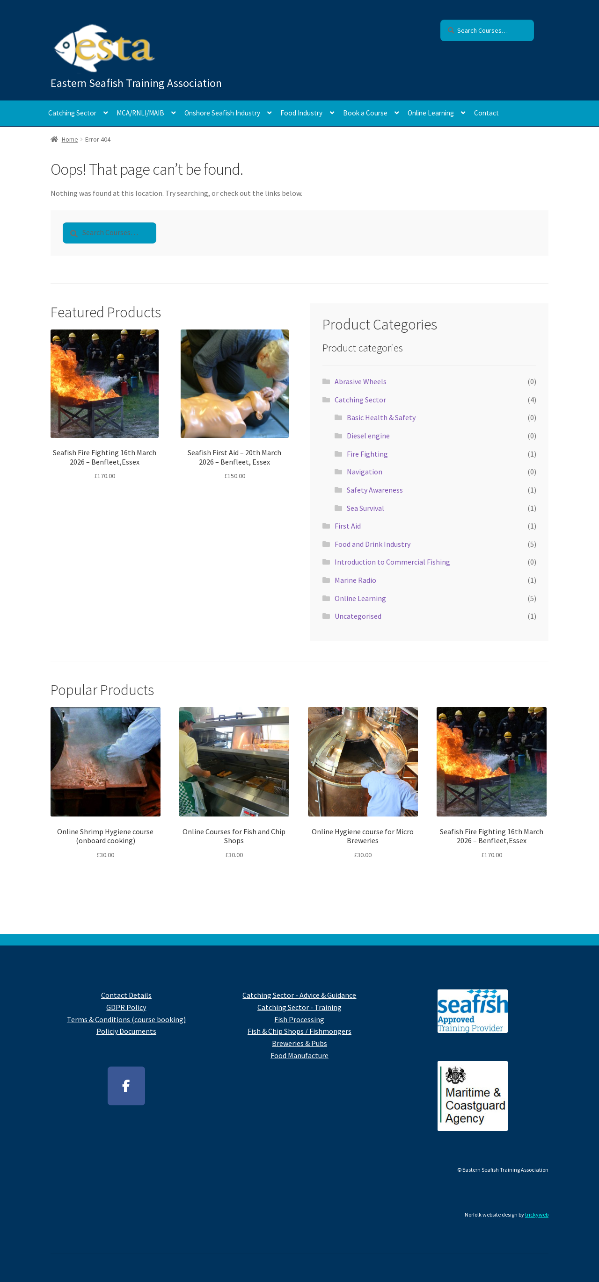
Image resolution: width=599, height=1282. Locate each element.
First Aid (348, 525)
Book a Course (365, 112)
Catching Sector (72, 112)
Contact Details (126, 995)
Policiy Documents (126, 1031)
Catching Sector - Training (299, 1007)
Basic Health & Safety (381, 417)
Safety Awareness (375, 489)
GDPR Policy (126, 1007)
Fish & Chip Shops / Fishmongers (299, 1031)
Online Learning (431, 112)
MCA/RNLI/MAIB (140, 112)
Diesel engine (368, 435)
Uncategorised (358, 616)
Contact (486, 112)
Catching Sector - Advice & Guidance (299, 995)
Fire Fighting (367, 453)
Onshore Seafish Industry (222, 112)
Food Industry (301, 112)
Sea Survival (365, 508)
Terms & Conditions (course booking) (126, 1019)
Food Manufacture (299, 1055)
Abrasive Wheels (361, 381)
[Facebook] (126, 1086)
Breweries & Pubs (299, 1043)
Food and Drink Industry (372, 544)
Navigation (364, 471)
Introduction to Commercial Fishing (392, 561)
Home (70, 139)
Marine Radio (355, 580)
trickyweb (536, 1214)
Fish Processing (299, 1019)
